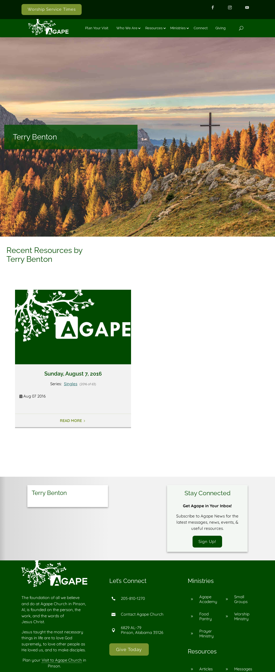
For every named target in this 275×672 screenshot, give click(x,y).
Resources (153, 28)
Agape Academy (208, 599)
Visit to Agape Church (62, 660)
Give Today (129, 649)
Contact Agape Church (142, 614)
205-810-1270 (133, 598)
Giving (220, 28)
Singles (70, 383)
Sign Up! (207, 541)
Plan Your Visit (96, 28)
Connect (201, 28)
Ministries (178, 28)
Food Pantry (205, 617)
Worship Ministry (241, 617)
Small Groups (241, 599)
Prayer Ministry (206, 634)
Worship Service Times (52, 9)
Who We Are (127, 28)
